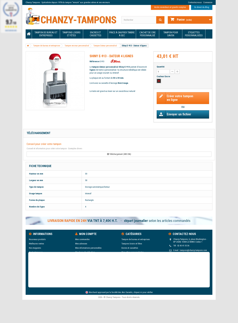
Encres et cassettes (95, 34)
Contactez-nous (195, 2)
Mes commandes (82, 239)
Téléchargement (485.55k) (119, 154)
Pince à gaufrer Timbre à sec (122, 34)
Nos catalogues (35, 261)
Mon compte (88, 234)
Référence (94, 61)
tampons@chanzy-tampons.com (193, 250)
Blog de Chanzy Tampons (39, 265)
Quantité (160, 66)
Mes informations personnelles (88, 248)
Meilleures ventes (36, 243)
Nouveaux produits (37, 239)
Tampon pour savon (170, 34)
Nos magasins (35, 248)
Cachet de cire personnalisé (147, 34)
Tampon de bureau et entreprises (46, 34)
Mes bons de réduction (85, 252)
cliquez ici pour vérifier (143, 312)
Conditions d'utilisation (39, 256)
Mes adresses (81, 243)
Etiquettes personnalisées (194, 34)
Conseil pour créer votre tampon (44, 144)
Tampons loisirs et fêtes (71, 34)
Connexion (207, 2)
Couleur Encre (164, 76)
